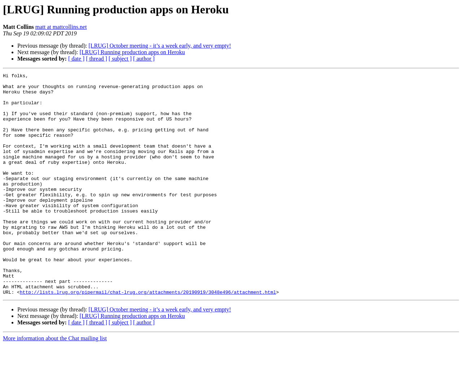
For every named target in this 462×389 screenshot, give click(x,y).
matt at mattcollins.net (61, 27)
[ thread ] (96, 59)
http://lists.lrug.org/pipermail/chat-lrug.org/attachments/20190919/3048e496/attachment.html (148, 336)
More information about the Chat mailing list (55, 383)
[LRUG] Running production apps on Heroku (132, 52)
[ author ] (144, 59)
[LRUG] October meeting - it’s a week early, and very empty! (159, 46)
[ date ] (76, 59)
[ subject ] (120, 59)
